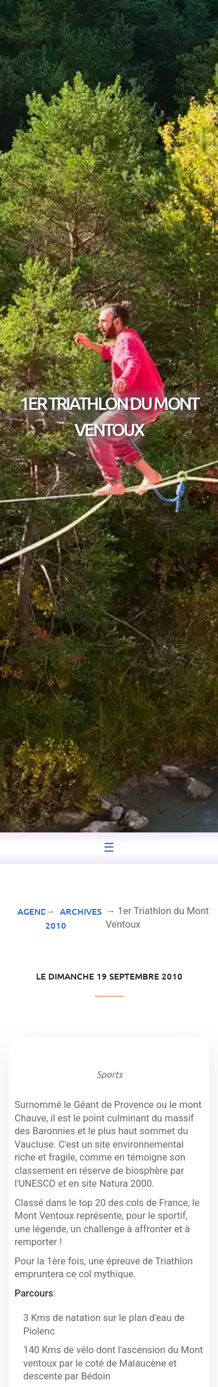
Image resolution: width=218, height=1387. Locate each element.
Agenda (35, 911)
